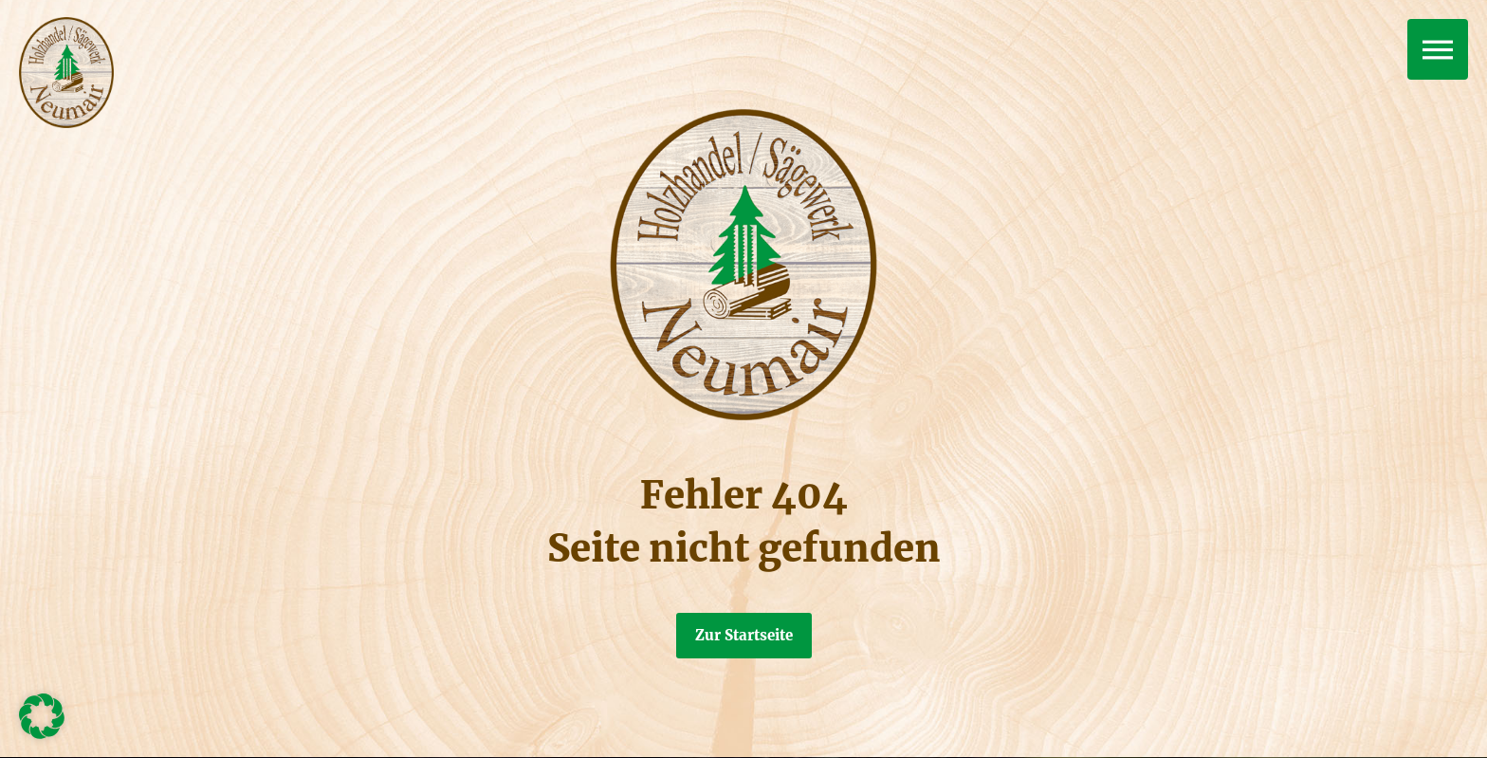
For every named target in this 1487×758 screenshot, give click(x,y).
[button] (41, 716)
